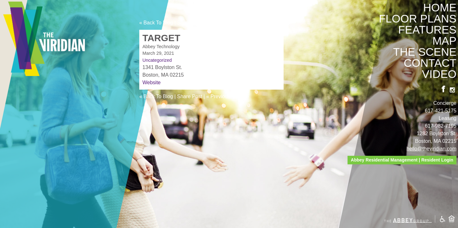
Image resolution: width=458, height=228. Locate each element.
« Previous (218, 22)
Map (444, 41)
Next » (242, 22)
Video (439, 74)
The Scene (424, 52)
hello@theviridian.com (431, 148)
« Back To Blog (156, 22)
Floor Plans (417, 18)
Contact (430, 63)
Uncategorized (157, 60)
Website (151, 82)
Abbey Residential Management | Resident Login (402, 159)
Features (427, 29)
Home (439, 7)
